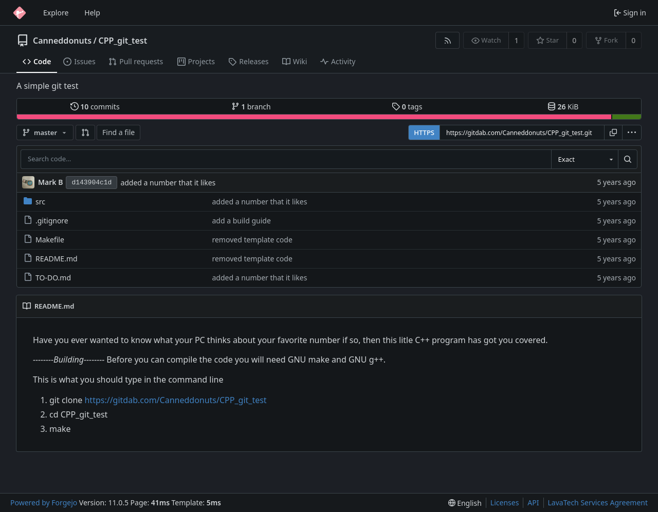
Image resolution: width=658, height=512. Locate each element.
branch (251, 106)
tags (407, 106)
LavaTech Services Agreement (598, 502)
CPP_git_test (122, 40)
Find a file (118, 132)
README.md (51, 258)
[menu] (632, 132)
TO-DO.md (47, 277)
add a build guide (241, 220)
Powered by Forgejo (43, 502)
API (533, 502)
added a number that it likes (167, 182)
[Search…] (627, 159)
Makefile (44, 239)
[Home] (19, 13)
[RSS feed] (447, 40)
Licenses (504, 502)
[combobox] (584, 159)
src (34, 201)
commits (95, 106)
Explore (55, 12)
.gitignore (46, 220)
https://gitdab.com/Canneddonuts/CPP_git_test (175, 400)
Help (92, 12)
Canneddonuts (62, 40)
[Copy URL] (613, 132)
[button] (85, 132)
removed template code (252, 239)
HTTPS (424, 132)
